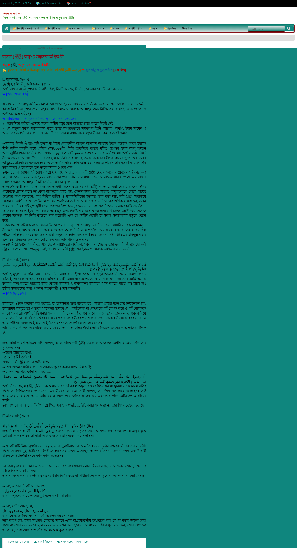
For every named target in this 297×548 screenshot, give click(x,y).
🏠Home (6, 28)
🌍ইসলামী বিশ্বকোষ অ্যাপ (48, 3)
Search (289, 28)
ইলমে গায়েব (66, 542)
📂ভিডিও (114, 28)
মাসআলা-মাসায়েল (80, 542)
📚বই (70, 3)
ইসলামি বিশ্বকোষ (12, 13)
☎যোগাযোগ (187, 28)
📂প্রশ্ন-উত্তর (170, 28)
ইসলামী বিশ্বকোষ (45, 542)
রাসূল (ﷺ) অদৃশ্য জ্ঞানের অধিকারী (33, 57)
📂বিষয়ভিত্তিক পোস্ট (75, 28)
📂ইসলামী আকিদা (133, 28)
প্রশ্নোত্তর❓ (86, 3)
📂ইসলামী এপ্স (52, 28)
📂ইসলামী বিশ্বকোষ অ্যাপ (26, 28)
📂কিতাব (96, 28)
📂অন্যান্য (153, 28)
